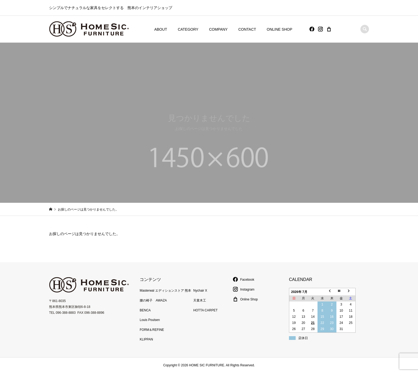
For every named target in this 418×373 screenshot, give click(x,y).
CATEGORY (188, 29)
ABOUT (160, 29)
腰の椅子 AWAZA (153, 300)
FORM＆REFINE (152, 330)
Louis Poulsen (150, 320)
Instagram (243, 289)
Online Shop (245, 299)
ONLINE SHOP (279, 29)
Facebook (243, 279)
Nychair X (200, 290)
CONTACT (247, 29)
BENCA (145, 310)
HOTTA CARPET (205, 310)
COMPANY (218, 29)
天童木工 (199, 300)
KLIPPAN (146, 339)
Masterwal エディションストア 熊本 (165, 290)
